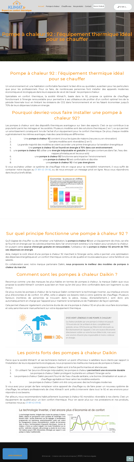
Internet (46, 456)
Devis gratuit (98, 6)
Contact (88, 6)
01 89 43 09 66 (125, 7)
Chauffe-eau (66, 6)
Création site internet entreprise (64, 456)
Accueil (41, 6)
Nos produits (78, 6)
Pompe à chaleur (53, 6)
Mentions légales (90, 456)
